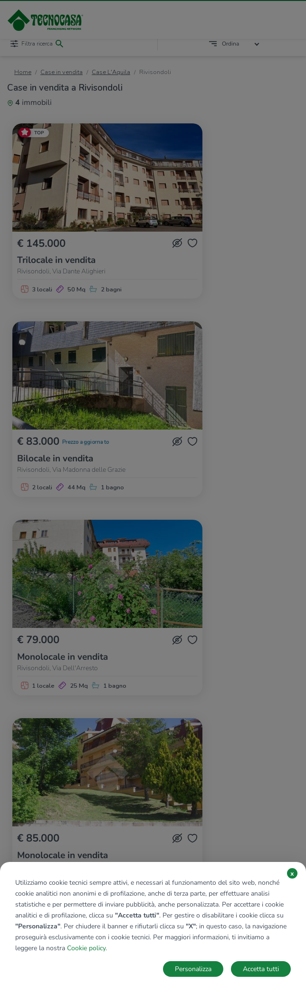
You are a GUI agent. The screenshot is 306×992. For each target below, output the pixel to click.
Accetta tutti (261, 968)
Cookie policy (86, 948)
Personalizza (193, 968)
